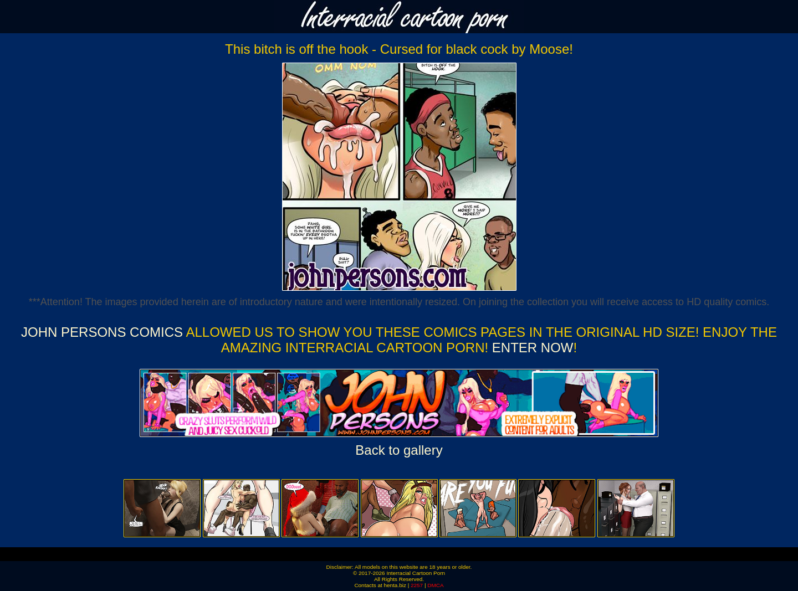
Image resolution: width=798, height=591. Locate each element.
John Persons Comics (102, 332)
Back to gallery (398, 450)
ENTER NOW (530, 347)
